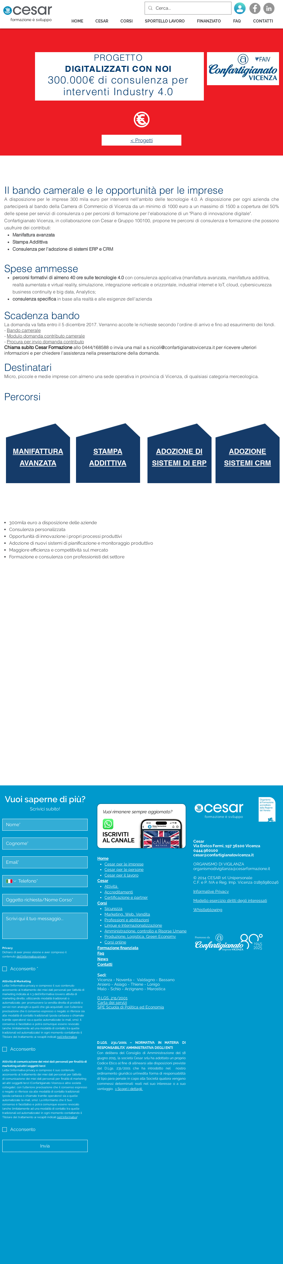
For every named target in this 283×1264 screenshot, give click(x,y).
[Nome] (43, 824)
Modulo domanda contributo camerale (46, 336)
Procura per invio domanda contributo (45, 341)
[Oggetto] (43, 900)
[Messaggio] (45, 925)
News (102, 959)
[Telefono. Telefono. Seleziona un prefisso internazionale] (11, 881)
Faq (100, 953)
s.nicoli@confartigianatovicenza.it (181, 347)
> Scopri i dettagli (129, 1089)
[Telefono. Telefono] (50, 881)
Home (102, 858)
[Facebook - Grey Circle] (255, 8)
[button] (128, 21)
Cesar (102, 880)
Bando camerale (24, 330)
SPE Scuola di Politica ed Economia (130, 1007)
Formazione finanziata (117, 948)
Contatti (104, 964)
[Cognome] (43, 843)
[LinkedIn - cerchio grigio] (268, 8)
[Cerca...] (187, 8)
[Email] (43, 862)
